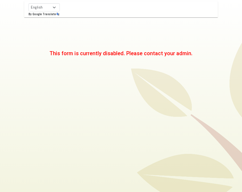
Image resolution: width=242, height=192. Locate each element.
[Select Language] (44, 7)
